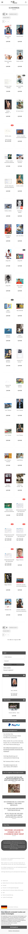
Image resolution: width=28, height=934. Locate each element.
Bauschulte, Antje (8, 37)
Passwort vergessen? (8, 670)
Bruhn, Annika (20, 61)
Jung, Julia (8, 260)
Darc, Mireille (14, 690)
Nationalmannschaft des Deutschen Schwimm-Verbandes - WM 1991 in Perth (9, 535)
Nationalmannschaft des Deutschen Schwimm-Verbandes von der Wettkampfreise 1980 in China (9, 560)
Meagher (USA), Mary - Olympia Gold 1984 (8, 485)
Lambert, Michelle (8, 361)
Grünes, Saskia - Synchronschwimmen (9, 161)
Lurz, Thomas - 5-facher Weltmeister (8, 461)
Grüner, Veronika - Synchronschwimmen (21, 136)
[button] (3, 14)
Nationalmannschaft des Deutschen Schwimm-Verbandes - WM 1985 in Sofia (21, 510)
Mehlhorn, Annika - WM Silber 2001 (20, 485)
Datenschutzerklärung (6, 924)
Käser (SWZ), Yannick (20, 286)
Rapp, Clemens (19, 560)
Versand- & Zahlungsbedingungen (11, 887)
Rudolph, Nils (8, 609)
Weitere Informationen (14, 931)
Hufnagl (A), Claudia (8, 236)
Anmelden (14, 664)
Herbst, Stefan (8, 210)
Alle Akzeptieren (14, 927)
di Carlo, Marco (19, 111)
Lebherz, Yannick (20, 386)
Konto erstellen (7, 668)
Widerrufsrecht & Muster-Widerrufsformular (13, 883)
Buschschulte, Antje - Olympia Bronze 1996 (20, 87)
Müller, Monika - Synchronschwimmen (9, 510)
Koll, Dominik (20, 310)
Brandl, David (20, 36)
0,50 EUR (14, 715)
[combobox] (13, 14)
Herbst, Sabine (19, 186)
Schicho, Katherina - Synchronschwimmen (21, 610)
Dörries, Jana (8, 136)
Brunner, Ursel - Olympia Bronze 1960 (8, 87)
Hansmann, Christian (20, 161)
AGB (3, 892)
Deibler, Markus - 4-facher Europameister (8, 112)
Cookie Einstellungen (8, 897)
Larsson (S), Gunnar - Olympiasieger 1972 (19, 361)
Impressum (5, 880)
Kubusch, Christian (8, 336)
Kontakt (4, 885)
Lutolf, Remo (20, 460)
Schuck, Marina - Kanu (14, 712)
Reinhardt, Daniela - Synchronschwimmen (21, 585)
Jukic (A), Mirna (19, 235)
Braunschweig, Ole (8, 62)
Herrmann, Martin (19, 211)
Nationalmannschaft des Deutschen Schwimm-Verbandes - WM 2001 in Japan (21, 535)
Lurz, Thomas (8, 410)
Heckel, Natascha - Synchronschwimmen (9, 186)
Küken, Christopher (20, 336)
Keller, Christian (8, 311)
